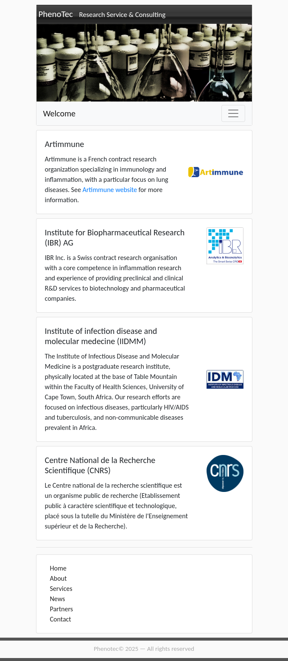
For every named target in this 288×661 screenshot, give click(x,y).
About (58, 578)
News (57, 599)
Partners (61, 609)
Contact (60, 619)
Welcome (59, 113)
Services (61, 589)
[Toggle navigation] (233, 113)
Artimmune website (109, 190)
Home (58, 568)
